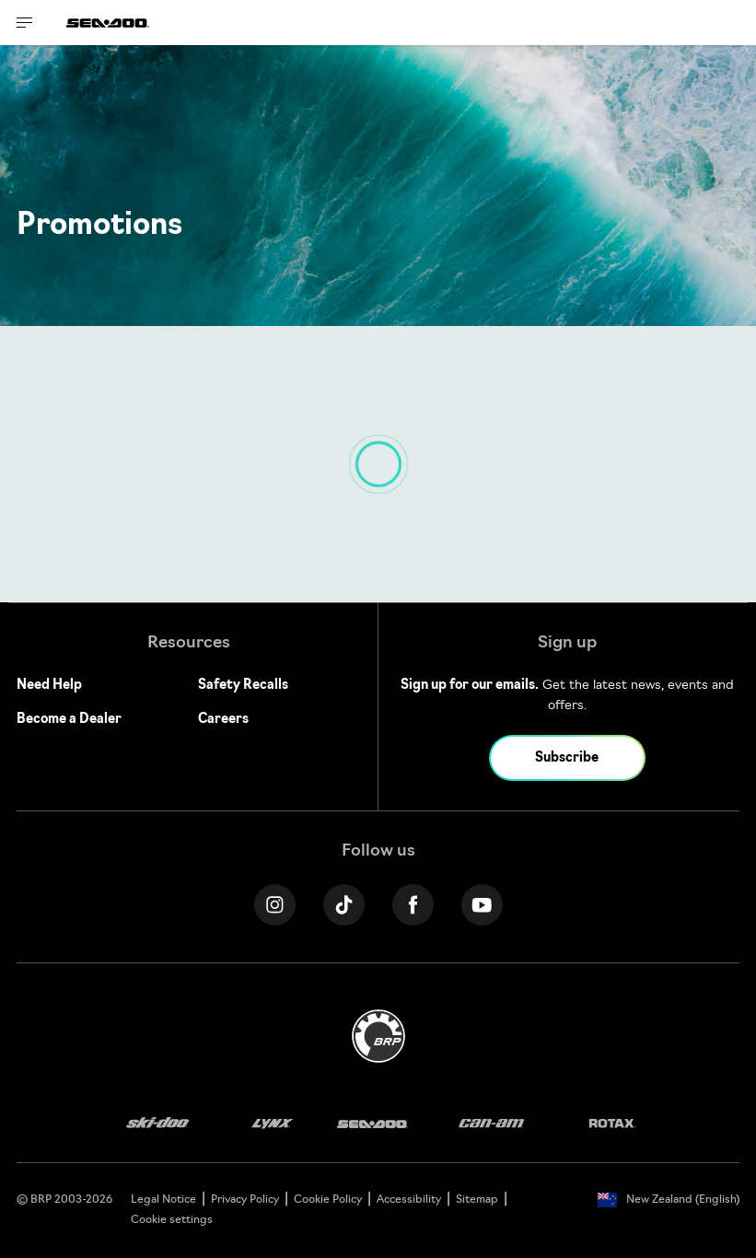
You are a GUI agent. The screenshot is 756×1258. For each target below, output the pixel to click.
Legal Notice (163, 1200)
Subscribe (567, 758)
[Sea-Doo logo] (108, 22)
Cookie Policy (328, 1200)
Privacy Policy (245, 1200)
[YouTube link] (482, 905)
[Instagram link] (275, 905)
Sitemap (477, 1200)
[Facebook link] (413, 905)
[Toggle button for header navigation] (25, 22)
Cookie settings (172, 1220)
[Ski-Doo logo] (157, 1124)
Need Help (49, 686)
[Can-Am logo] (491, 1124)
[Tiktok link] (344, 905)
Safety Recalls (243, 686)
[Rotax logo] (612, 1124)
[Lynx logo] (272, 1124)
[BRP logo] (378, 1036)
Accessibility (409, 1200)
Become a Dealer (69, 720)
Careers (223, 720)
